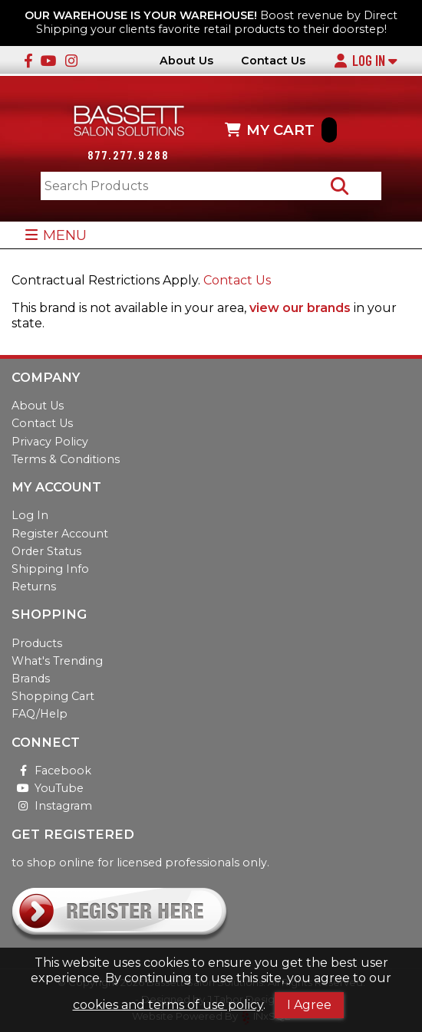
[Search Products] (339, 186)
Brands (31, 678)
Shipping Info (50, 569)
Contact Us (273, 60)
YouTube (48, 788)
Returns (34, 586)
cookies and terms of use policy (168, 1004)
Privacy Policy (50, 442)
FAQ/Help (40, 714)
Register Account (60, 534)
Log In (365, 60)
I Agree (309, 1004)
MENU (55, 235)
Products (37, 643)
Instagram (52, 806)
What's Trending (57, 661)
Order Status (46, 551)
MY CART (281, 130)
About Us (186, 60)
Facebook (51, 770)
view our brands (300, 308)
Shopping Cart (53, 696)
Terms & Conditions (66, 459)
